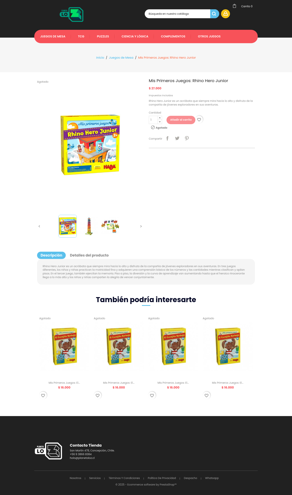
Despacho (190, 478)
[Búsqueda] (182, 13)
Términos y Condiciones (124, 478)
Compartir (167, 138)
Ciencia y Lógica (135, 36)
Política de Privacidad (162, 478)
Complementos (173, 36)
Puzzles (103, 36)
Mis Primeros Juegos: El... (64, 383)
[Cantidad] (153, 120)
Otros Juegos (209, 36)
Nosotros (75, 478)
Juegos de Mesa (52, 36)
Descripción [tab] (51, 255)
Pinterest (187, 138)
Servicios (95, 478)
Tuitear (177, 138)
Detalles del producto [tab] (89, 255)
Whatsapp (212, 478)
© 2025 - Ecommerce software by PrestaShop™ (146, 484)
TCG (81, 36)
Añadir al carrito (181, 120)
